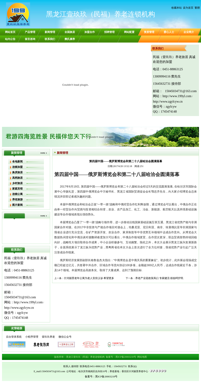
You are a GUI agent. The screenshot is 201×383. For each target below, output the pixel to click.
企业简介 (189, 32)
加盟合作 (89, 32)
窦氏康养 (70, 39)
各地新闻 (17, 161)
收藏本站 (176, 7)
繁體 (197, 7)
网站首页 (10, 32)
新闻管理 (50, 32)
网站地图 (142, 356)
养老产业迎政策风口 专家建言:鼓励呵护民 (159, 278)
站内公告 (10, 39)
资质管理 (149, 32)
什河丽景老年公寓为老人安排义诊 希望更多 (89, 278)
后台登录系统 (14, 336)
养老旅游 (17, 199)
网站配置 (129, 32)
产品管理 (30, 32)
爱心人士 (169, 32)
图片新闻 (17, 204)
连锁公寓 (17, 194)
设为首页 (188, 7)
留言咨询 (30, 39)
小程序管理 (31, 336)
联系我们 (50, 39)
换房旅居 (17, 172)
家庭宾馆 (17, 188)
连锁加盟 (17, 166)
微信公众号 (65, 336)
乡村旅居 (17, 183)
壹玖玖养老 (48, 336)
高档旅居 (17, 177)
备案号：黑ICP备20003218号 (121, 356)
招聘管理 (109, 32)
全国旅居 (70, 32)
